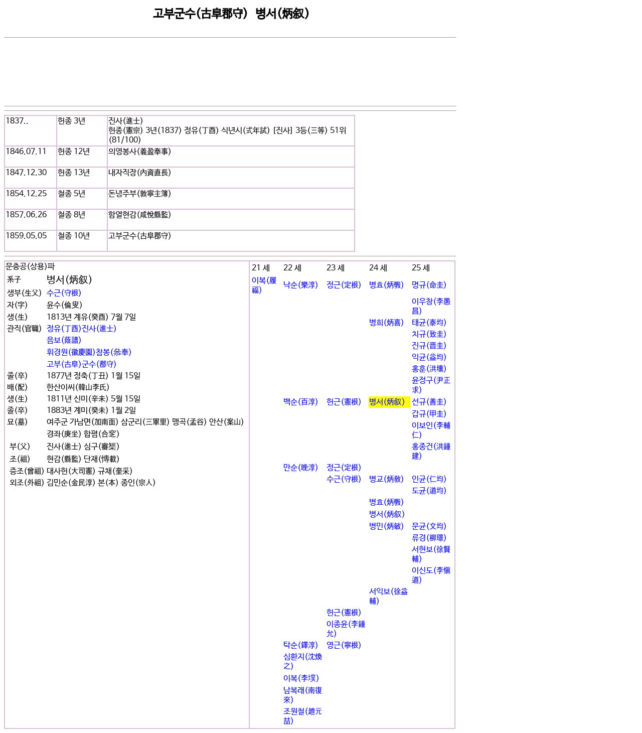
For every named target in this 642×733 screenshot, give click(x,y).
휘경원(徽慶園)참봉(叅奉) (89, 352)
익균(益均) (429, 357)
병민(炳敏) (386, 526)
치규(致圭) (429, 334)
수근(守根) (64, 293)
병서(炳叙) (387, 402)
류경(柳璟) (429, 538)
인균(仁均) (429, 479)
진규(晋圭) (429, 346)
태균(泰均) (429, 323)
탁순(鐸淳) (300, 645)
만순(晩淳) (300, 468)
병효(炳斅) (386, 285)
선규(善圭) (429, 402)
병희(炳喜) (386, 323)
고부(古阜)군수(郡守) (82, 364)
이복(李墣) (301, 678)
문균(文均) (429, 526)
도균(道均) (429, 491)
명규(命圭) (429, 285)
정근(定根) (344, 285)
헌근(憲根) (344, 402)
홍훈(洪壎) (429, 369)
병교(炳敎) (386, 479)
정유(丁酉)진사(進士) (82, 329)
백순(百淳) (300, 402)
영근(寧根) (344, 645)
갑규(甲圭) (429, 414)
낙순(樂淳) (300, 285)
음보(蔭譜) (64, 340)
